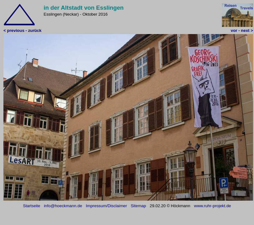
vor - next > (242, 30)
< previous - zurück (22, 30)
